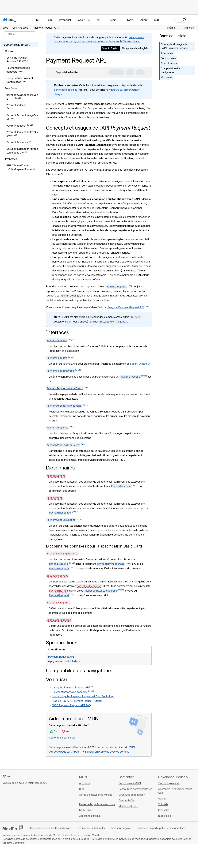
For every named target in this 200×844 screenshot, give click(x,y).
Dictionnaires (168, 58)
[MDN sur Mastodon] (22, 804)
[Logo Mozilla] (13, 827)
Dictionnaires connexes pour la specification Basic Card (94, 546)
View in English (110, 48)
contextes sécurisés (65, 89)
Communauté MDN (130, 783)
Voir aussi (166, 77)
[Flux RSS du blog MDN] (27, 804)
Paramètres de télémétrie (91, 828)
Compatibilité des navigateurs (171, 70)
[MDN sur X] (16, 804)
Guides (162, 798)
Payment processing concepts (70, 692)
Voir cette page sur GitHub (64, 751)
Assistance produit (90, 815)
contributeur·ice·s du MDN (120, 747)
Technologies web (169, 783)
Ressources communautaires (135, 789)
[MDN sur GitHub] (4, 804)
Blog (156, 19)
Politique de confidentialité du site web (49, 828)
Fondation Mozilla (90, 835)
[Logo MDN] (9, 776)
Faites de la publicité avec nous (97, 804)
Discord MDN (127, 800)
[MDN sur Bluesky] (10, 804)
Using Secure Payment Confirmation (19, 79)
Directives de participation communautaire (161, 828)
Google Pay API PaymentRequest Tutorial (77, 700)
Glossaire (163, 810)
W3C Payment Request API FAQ (71, 705)
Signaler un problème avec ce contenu (107, 751)
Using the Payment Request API (125, 307)
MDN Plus (85, 810)
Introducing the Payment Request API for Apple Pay (83, 696)
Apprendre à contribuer (62, 737)
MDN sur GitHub (128, 806)
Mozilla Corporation (64, 835)
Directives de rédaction (132, 794)
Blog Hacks (165, 815)
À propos (84, 783)
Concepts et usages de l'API (174, 46)
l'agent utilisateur (140, 363)
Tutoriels (163, 804)
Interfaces (167, 53)
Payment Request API (16, 44)
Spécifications (169, 63)
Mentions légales (121, 828)
